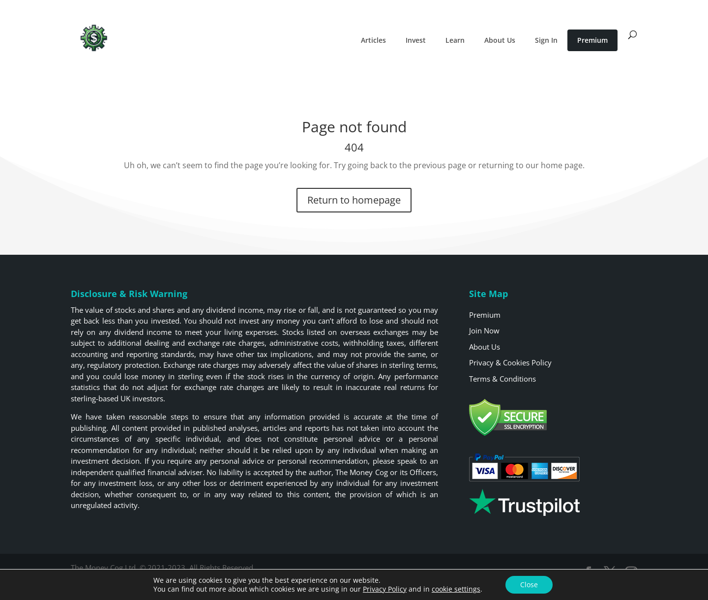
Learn (455, 40)
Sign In (546, 40)
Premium (592, 40)
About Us (499, 40)
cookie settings (456, 589)
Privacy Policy (385, 589)
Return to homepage (354, 200)
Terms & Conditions (502, 379)
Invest (416, 40)
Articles (373, 40)
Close (529, 584)
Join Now (484, 330)
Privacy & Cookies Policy (510, 362)
